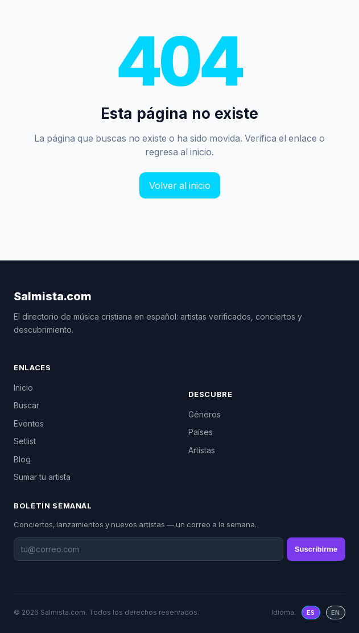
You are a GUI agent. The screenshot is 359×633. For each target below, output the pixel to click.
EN (335, 613)
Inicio (23, 387)
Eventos (29, 423)
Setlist (25, 441)
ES (311, 613)
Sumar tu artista (42, 477)
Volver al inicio (180, 185)
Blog (22, 459)
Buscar (26, 405)
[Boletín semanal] (148, 549)
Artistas (201, 450)
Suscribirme (316, 549)
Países (200, 432)
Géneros (204, 414)
